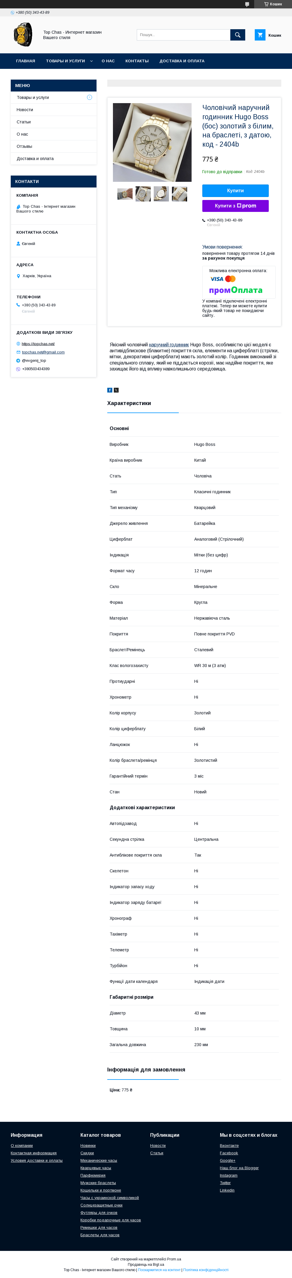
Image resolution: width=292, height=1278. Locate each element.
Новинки (88, 1145)
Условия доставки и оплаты (37, 1160)
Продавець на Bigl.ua (146, 1265)
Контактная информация (34, 1153)
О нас (108, 61)
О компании (22, 1145)
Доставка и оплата (181, 61)
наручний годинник (169, 344)
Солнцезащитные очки (101, 1205)
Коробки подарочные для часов (110, 1220)
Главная (25, 61)
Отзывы (24, 146)
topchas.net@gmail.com (43, 352)
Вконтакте (229, 1145)
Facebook (229, 1153)
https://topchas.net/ (38, 343)
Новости (25, 109)
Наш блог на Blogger (239, 1168)
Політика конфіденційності (206, 1270)
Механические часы (98, 1160)
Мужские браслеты (98, 1183)
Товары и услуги (65, 61)
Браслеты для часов (99, 1235)
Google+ (227, 1160)
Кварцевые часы (95, 1168)
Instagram (228, 1175)
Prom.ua (174, 1259)
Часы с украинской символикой (109, 1197)
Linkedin (227, 1190)
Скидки (87, 1153)
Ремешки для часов (98, 1227)
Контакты (137, 61)
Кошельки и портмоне (100, 1190)
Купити (235, 190)
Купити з (235, 206)
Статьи (24, 122)
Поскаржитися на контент (159, 1270)
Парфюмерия (92, 1175)
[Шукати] (237, 35)
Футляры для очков (98, 1212)
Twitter (225, 1183)
